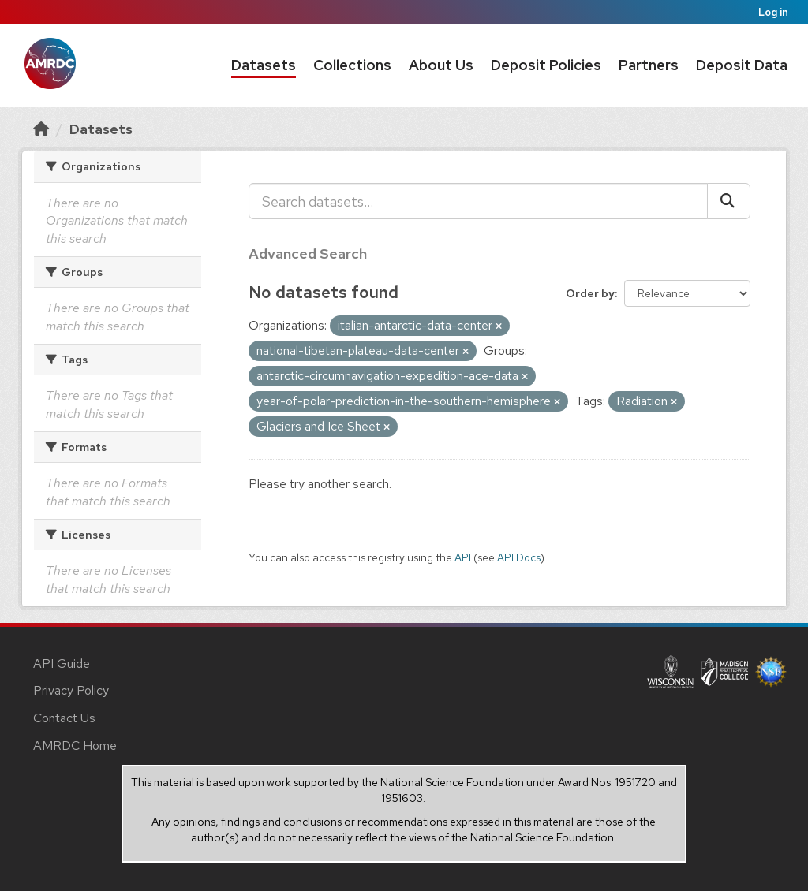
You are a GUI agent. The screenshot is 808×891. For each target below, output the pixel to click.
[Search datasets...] (478, 201)
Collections (352, 65)
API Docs (519, 557)
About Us (441, 65)
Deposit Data (741, 65)
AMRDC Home (75, 745)
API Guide (61, 663)
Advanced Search (308, 253)
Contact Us (64, 718)
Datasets (263, 65)
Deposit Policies (546, 65)
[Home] (41, 129)
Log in (773, 12)
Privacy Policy (71, 690)
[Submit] (728, 201)
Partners (649, 65)
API (462, 557)
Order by (590, 293)
